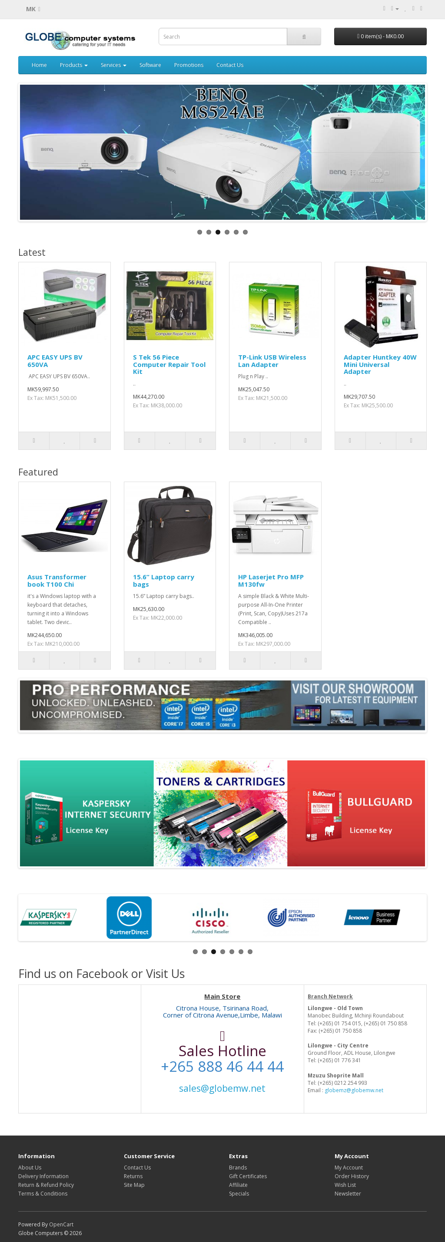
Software (150, 65)
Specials (239, 1193)
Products (74, 65)
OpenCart (61, 1224)
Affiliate (238, 1185)
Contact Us (229, 65)
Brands (238, 1167)
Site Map (134, 1185)
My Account (349, 1167)
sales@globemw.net (222, 1088)
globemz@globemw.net (354, 1090)
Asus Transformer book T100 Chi (56, 580)
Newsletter (348, 1193)
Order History (352, 1176)
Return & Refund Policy (46, 1185)
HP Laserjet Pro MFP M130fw (271, 580)
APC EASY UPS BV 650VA (55, 361)
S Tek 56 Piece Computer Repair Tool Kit (169, 364)
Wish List (345, 1185)
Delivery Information (43, 1176)
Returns (133, 1176)
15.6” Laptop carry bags (163, 580)
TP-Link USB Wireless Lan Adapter (272, 361)
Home (39, 65)
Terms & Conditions (42, 1193)
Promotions (188, 65)
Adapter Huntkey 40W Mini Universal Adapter (380, 364)
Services (113, 65)
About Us (29, 1167)
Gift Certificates (248, 1176)
